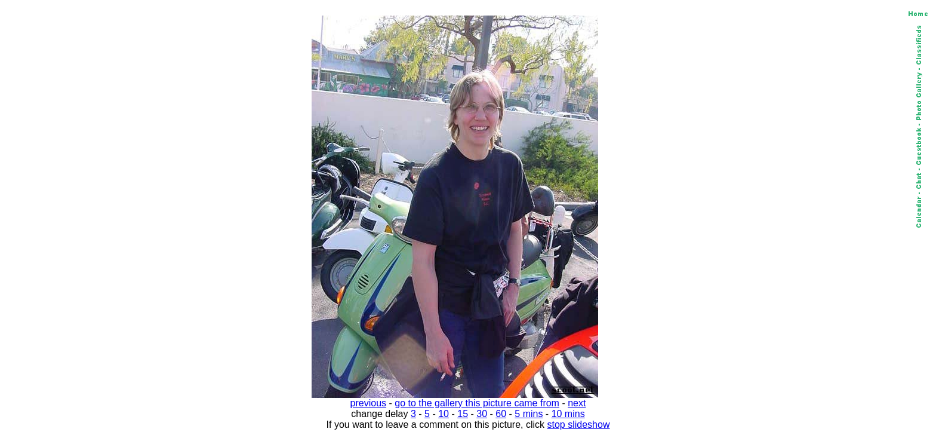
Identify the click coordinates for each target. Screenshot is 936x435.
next (577, 403)
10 (443, 414)
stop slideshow (578, 424)
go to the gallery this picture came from (477, 403)
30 (481, 414)
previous (368, 403)
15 (462, 414)
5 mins (529, 414)
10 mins (568, 414)
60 (500, 414)
